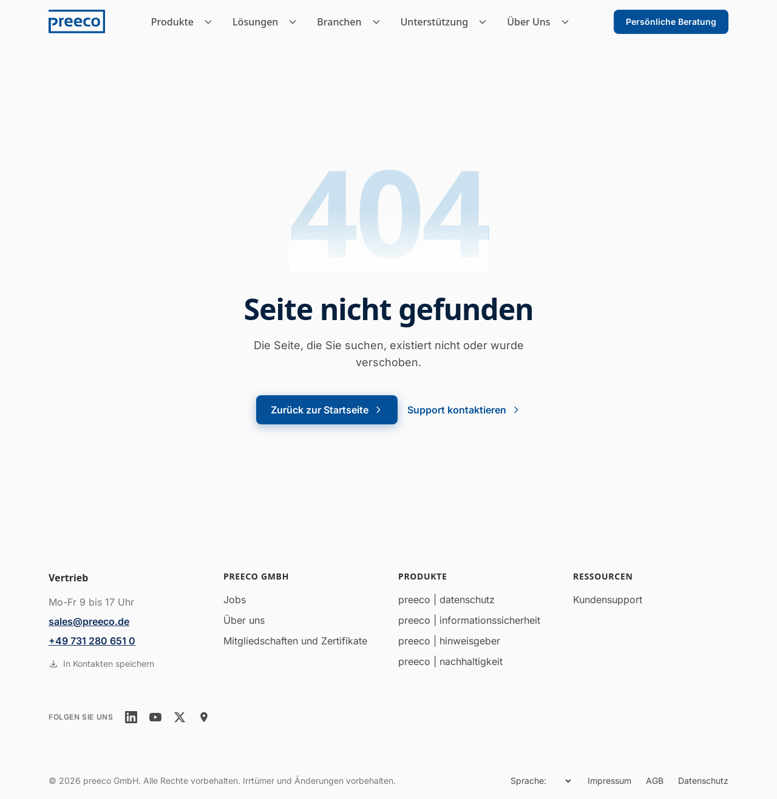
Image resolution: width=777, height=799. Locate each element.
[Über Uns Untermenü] (568, 22)
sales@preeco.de (89, 621)
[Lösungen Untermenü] (296, 22)
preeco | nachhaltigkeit (450, 661)
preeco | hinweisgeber (449, 641)
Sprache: (528, 780)
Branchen (339, 21)
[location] (204, 717)
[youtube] (155, 717)
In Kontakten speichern (101, 663)
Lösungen (255, 21)
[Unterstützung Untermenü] (486, 22)
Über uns (244, 620)
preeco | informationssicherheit (469, 620)
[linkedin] (131, 717)
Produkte (172, 21)
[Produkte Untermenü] (211, 22)
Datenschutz (703, 780)
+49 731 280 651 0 (92, 641)
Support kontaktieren (464, 410)
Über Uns (528, 21)
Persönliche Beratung (671, 21)
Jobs (234, 599)
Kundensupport (607, 599)
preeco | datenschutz (446, 599)
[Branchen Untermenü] (380, 22)
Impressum (609, 780)
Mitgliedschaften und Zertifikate (295, 641)
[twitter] (180, 717)
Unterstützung (435, 21)
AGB (654, 780)
